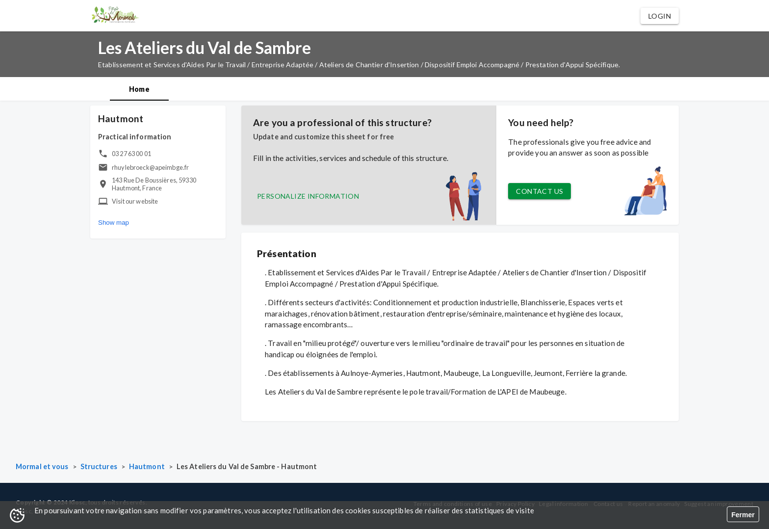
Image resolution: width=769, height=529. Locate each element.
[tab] (139, 89)
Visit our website (135, 201)
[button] (660, 16)
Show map (113, 222)
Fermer (742, 515)
